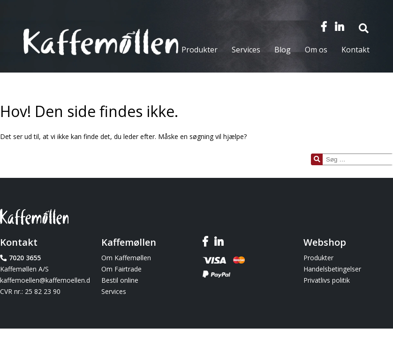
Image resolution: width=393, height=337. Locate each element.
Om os (316, 49)
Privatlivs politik (326, 280)
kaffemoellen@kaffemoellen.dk (45, 280)
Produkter (199, 49)
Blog (282, 49)
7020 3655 (25, 257)
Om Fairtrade (121, 268)
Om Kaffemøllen (126, 257)
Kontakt (355, 49)
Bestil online (119, 280)
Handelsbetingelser (332, 268)
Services (246, 49)
